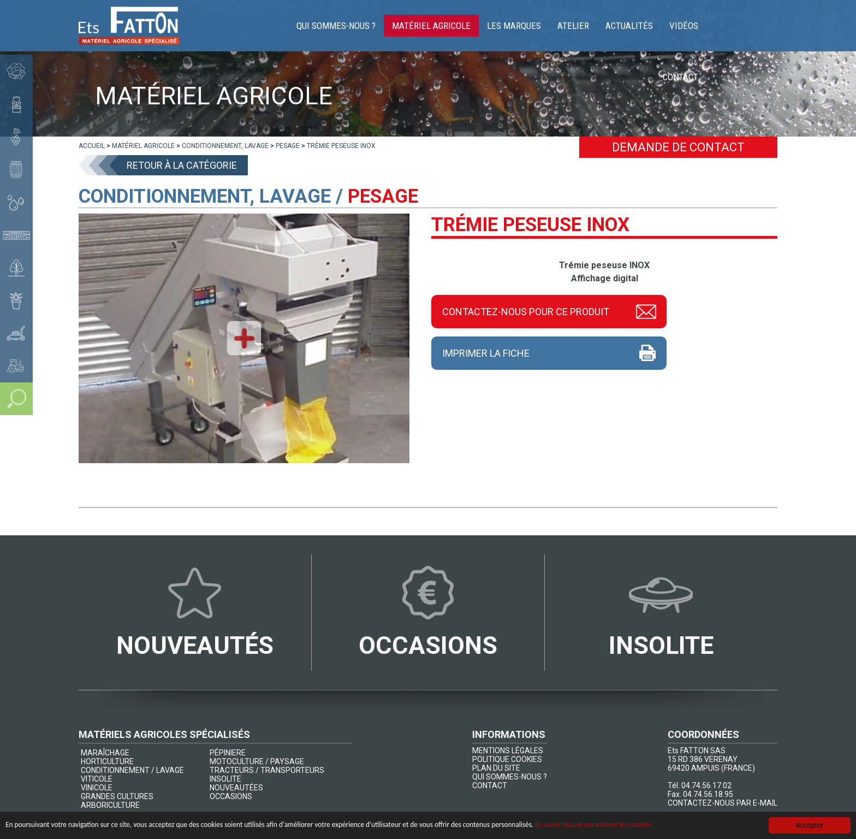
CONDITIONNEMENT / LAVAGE (132, 770)
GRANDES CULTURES (117, 796)
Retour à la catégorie (182, 165)
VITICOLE (96, 779)
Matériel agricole (450, 27)
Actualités (648, 27)
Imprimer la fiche (486, 353)
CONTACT (489, 785)
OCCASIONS (231, 796)
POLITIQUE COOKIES (507, 759)
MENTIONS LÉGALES (507, 750)
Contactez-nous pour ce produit (525, 311)
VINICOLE (96, 787)
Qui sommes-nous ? (355, 27)
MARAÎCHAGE (105, 752)
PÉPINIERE (228, 752)
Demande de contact (678, 147)
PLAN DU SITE (496, 768)
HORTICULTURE (107, 761)
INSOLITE (225, 779)
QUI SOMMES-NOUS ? (509, 776)
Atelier (592, 27)
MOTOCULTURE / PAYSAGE (257, 761)
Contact (751, 27)
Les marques (533, 27)
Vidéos (702, 27)
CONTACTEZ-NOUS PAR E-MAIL (722, 803)
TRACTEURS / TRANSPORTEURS (267, 770)
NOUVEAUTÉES (236, 787)
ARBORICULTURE (110, 805)
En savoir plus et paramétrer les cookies (625, 825)
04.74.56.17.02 (706, 785)
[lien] (92, 146)
